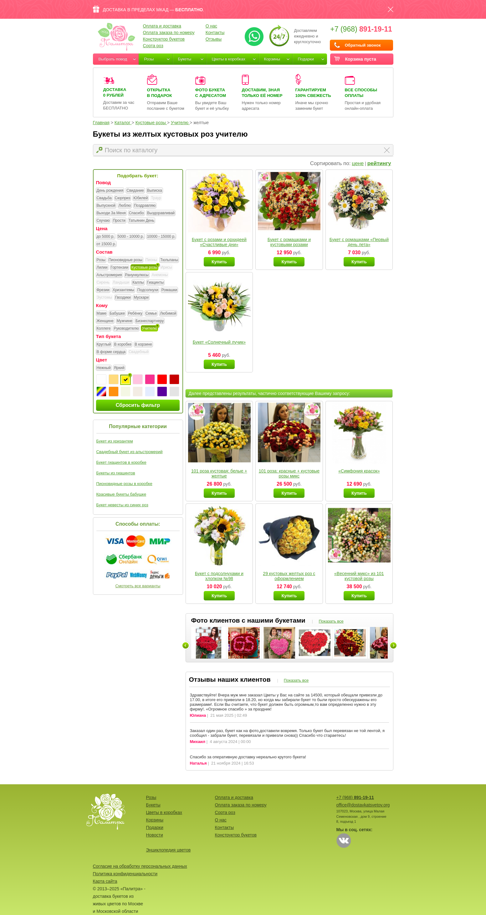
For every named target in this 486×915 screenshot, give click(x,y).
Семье (151, 313)
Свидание (135, 190)
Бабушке (117, 313)
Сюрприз (122, 198)
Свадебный (139, 352)
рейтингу (379, 163)
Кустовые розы (144, 267)
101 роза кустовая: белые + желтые (219, 473)
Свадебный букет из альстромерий (129, 451)
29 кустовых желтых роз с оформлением (289, 576)
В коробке (122, 344)
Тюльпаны (169, 260)
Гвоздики (123, 297)
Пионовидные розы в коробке (124, 483)
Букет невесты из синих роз (122, 505)
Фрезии (103, 290)
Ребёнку (135, 313)
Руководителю (126, 328)
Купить (219, 261)
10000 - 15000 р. (161, 236)
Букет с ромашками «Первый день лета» (359, 242)
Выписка (154, 190)
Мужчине (124, 321)
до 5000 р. (106, 236)
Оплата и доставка (162, 25)
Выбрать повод (113, 59)
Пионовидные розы (125, 260)
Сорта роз (153, 45)
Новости (154, 834)
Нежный (104, 368)
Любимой (168, 313)
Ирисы (166, 267)
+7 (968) (361, 29)
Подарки (306, 59)
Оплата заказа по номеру (169, 32)
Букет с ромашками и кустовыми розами (289, 242)
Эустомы (104, 297)
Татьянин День (141, 220)
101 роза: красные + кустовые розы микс (289, 473)
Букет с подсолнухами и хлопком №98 (219, 576)
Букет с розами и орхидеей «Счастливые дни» (219, 242)
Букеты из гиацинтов (115, 473)
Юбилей (140, 198)
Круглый (104, 344)
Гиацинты (155, 282)
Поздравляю (145, 205)
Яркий (119, 368)
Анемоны (160, 275)
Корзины (272, 59)
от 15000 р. (106, 244)
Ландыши (121, 282)
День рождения (110, 190)
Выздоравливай (161, 213)
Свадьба (104, 198)
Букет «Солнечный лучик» (219, 342)
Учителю (149, 328)
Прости (119, 220)
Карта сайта (105, 881)
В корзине (143, 344)
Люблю (125, 205)
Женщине (105, 321)
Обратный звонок (363, 45)
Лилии (102, 267)
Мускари (141, 297)
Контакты (215, 32)
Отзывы (214, 39)
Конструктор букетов (164, 39)
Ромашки (169, 290)
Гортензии (119, 267)
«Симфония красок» (359, 470)
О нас (211, 25)
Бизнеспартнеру (150, 321)
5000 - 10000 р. (131, 236)
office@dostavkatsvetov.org (363, 804)
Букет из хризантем (114, 441)
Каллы (138, 282)
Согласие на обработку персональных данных (140, 866)
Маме (102, 313)
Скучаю (103, 220)
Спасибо (136, 213)
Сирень (103, 282)
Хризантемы (123, 290)
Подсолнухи (147, 290)
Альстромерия (109, 275)
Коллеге (104, 328)
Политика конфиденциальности (125, 873)
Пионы (151, 260)
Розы (149, 59)
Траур (156, 198)
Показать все (331, 621)
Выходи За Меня (111, 213)
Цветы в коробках (228, 59)
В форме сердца (111, 352)
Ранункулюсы (136, 275)
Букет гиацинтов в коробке (121, 462)
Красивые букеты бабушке (121, 494)
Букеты (185, 59)
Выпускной (106, 205)
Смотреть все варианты (138, 586)
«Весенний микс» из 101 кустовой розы (359, 576)
